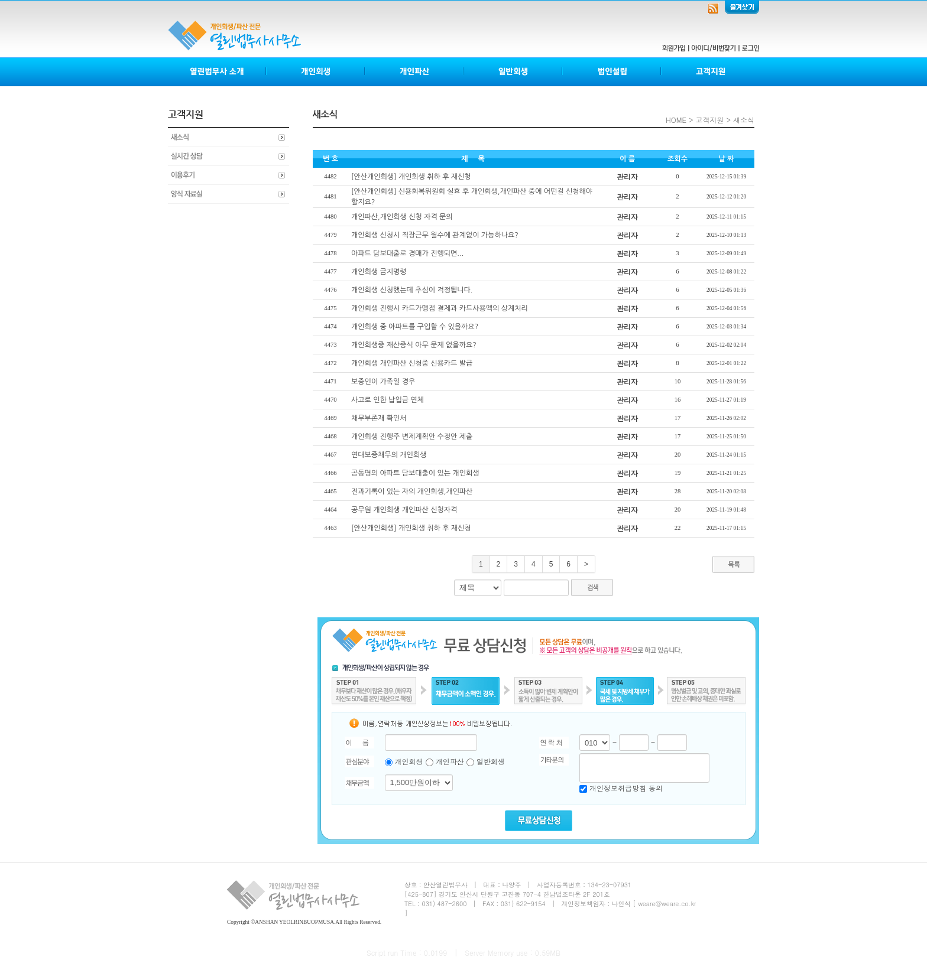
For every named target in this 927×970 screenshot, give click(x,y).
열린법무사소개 (217, 71)
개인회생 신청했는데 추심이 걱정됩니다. (411, 290)
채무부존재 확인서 (379, 418)
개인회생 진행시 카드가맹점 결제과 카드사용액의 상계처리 (439, 308)
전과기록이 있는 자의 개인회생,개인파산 (411, 491)
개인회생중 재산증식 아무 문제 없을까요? (414, 345)
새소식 (228, 137)
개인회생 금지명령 (379, 271)
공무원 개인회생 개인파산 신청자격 (404, 509)
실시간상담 (228, 156)
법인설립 (612, 71)
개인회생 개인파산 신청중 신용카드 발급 (411, 363)
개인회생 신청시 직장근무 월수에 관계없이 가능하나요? (434, 235)
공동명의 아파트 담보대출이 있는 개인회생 (415, 473)
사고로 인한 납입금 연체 (387, 399)
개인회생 (316, 71)
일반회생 (513, 71)
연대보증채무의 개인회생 (388, 454)
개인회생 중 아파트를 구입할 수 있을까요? (414, 326)
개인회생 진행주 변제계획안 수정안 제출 (411, 436)
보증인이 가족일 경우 (383, 381)
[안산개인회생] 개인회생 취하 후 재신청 (411, 176)
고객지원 (710, 71)
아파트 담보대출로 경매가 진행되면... (407, 253)
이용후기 (228, 175)
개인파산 (414, 71)
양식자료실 (228, 194)
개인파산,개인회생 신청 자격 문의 (402, 216)
